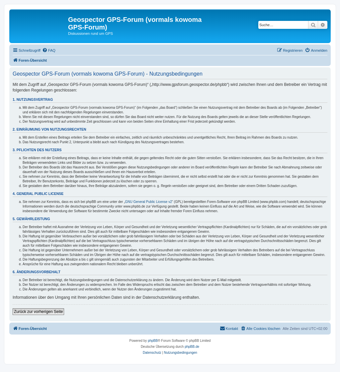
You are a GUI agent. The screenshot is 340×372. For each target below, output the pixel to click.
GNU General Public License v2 (148, 202)
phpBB (153, 340)
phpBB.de (192, 346)
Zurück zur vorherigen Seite (38, 311)
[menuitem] (48, 50)
